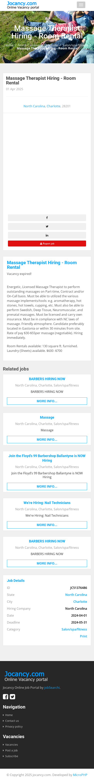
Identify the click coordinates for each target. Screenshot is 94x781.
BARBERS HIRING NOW (47, 379)
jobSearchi (52, 687)
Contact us (12, 721)
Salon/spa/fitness (75, 45)
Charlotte (51, 45)
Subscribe (11, 756)
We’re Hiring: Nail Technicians (47, 503)
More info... (47, 401)
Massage (47, 417)
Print (83, 636)
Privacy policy (14, 726)
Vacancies (11, 744)
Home (8, 45)
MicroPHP (80, 775)
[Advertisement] (47, 165)
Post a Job (11, 750)
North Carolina (29, 45)
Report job (47, 243)
